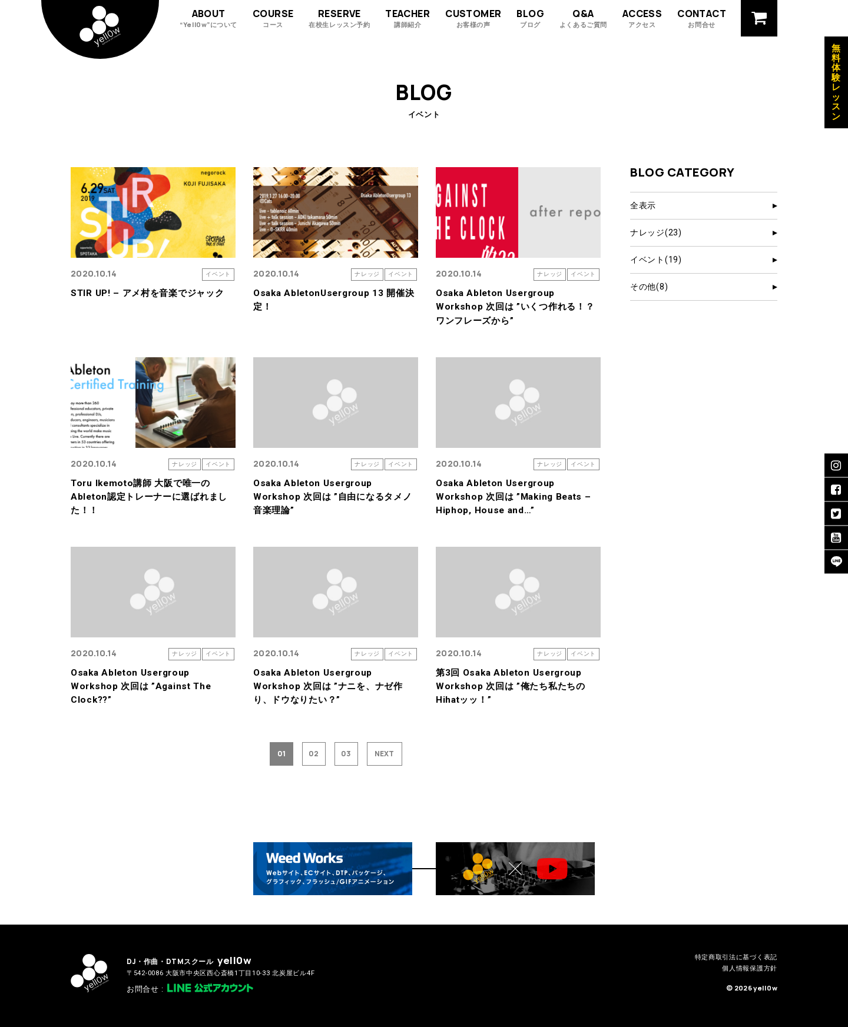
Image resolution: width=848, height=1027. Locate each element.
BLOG (530, 18)
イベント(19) (656, 259)
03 (346, 754)
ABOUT (208, 18)
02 (314, 754)
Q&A (583, 18)
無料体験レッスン (836, 82)
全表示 (643, 205)
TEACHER (407, 18)
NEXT (384, 754)
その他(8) (649, 286)
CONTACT (701, 18)
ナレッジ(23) (656, 232)
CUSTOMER (473, 18)
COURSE (273, 18)
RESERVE (339, 18)
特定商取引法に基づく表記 (736, 957)
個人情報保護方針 (749, 968)
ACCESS (642, 18)
